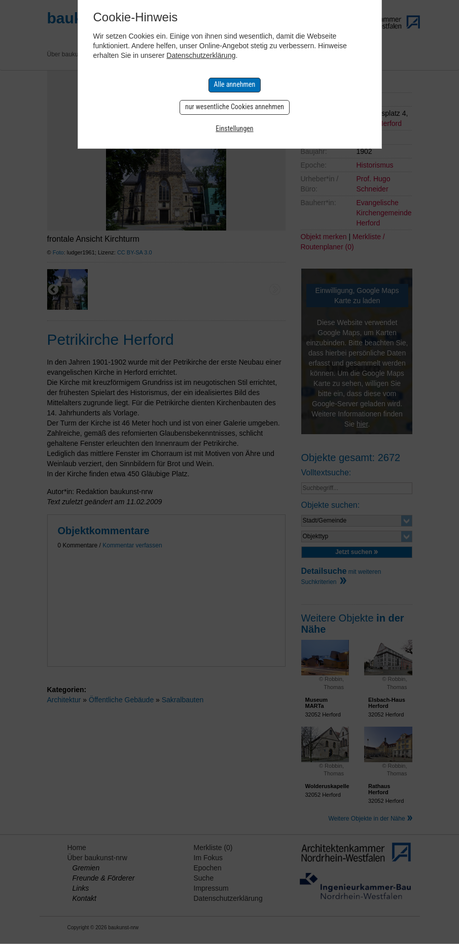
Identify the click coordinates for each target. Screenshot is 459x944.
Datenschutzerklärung (200, 55)
